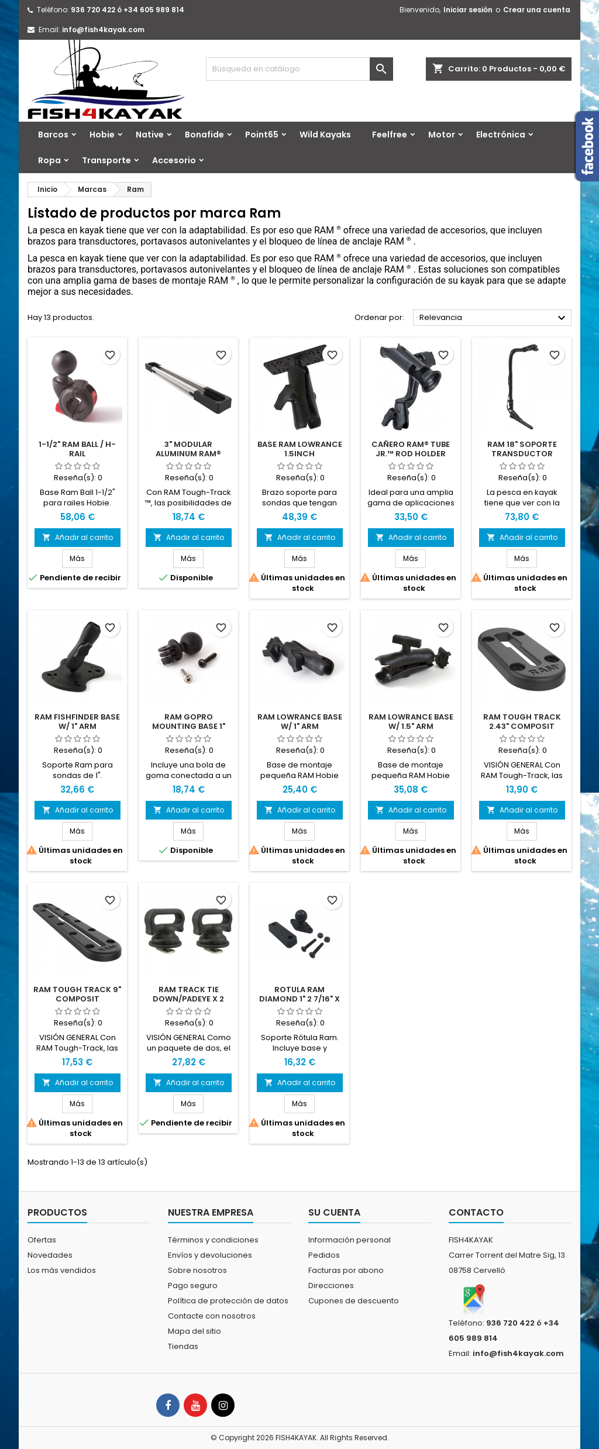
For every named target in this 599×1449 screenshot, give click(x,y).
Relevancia (494, 318)
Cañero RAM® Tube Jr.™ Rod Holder (410, 449)
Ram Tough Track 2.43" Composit (522, 721)
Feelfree (389, 134)
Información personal (349, 1239)
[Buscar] (299, 69)
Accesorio (174, 160)
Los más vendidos (61, 1270)
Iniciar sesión (468, 10)
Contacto (476, 1212)
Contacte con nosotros (212, 1315)
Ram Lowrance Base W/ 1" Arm (299, 721)
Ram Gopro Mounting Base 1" (188, 721)
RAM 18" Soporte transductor (522, 449)
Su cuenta (334, 1212)
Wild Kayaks (325, 134)
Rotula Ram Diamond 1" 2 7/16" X (299, 994)
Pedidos (324, 1255)
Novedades (50, 1255)
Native (150, 134)
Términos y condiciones (213, 1239)
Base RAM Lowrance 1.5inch (299, 449)
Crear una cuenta (536, 10)
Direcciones (331, 1285)
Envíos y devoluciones (210, 1255)
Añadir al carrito (77, 537)
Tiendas (183, 1346)
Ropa (49, 160)
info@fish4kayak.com (103, 30)
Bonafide (204, 134)
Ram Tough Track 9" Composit (77, 994)
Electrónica (500, 134)
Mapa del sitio (194, 1331)
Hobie (102, 134)
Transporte (106, 160)
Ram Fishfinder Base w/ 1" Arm (77, 721)
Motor (441, 134)
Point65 (261, 134)
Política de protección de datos (228, 1300)
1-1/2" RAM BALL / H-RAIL (77, 449)
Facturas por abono (346, 1270)
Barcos (53, 134)
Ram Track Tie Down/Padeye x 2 (188, 994)
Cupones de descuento (353, 1300)
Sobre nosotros (197, 1270)
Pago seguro (193, 1285)
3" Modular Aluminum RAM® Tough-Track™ (188, 454)
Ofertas (41, 1239)
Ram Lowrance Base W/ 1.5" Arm (411, 721)
